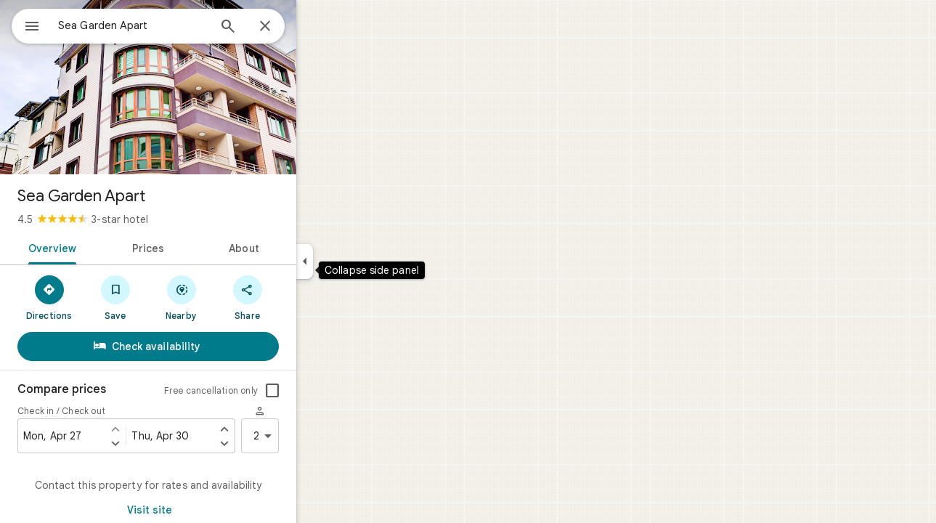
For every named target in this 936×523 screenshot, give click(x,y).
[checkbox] (324, 391)
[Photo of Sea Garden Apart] (200, 87)
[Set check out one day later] (277, 443)
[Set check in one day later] (168, 443)
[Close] (317, 27)
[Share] (299, 297)
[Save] (167, 297)
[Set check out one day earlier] (277, 428)
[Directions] (101, 297)
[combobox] (170, 25)
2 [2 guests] (317, 436)
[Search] (280, 27)
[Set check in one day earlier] (168, 428)
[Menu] (26, 25)
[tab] (102, 247)
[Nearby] (233, 297)
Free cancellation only (263, 390)
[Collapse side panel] (357, 261)
